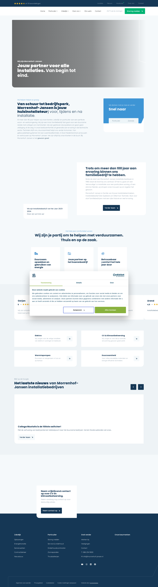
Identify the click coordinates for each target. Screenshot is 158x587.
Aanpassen (78, 310)
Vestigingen (85, 544)
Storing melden (53, 540)
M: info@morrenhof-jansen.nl (92, 556)
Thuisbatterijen (53, 556)
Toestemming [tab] (46, 283)
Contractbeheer (20, 552)
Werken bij (85, 540)
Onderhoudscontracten (57, 548)
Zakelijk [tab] (131, 121)
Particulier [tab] (116, 121)
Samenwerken (19, 548)
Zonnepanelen (53, 552)
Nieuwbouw (18, 556)
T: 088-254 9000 (87, 552)
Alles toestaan (110, 310)
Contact (84, 548)
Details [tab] (79, 283)
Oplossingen (18, 540)
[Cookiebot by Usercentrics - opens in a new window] (116, 275)
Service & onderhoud (56, 544)
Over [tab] (112, 283)
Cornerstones (94, 583)
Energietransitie (20, 544)
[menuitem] (100, 3)
